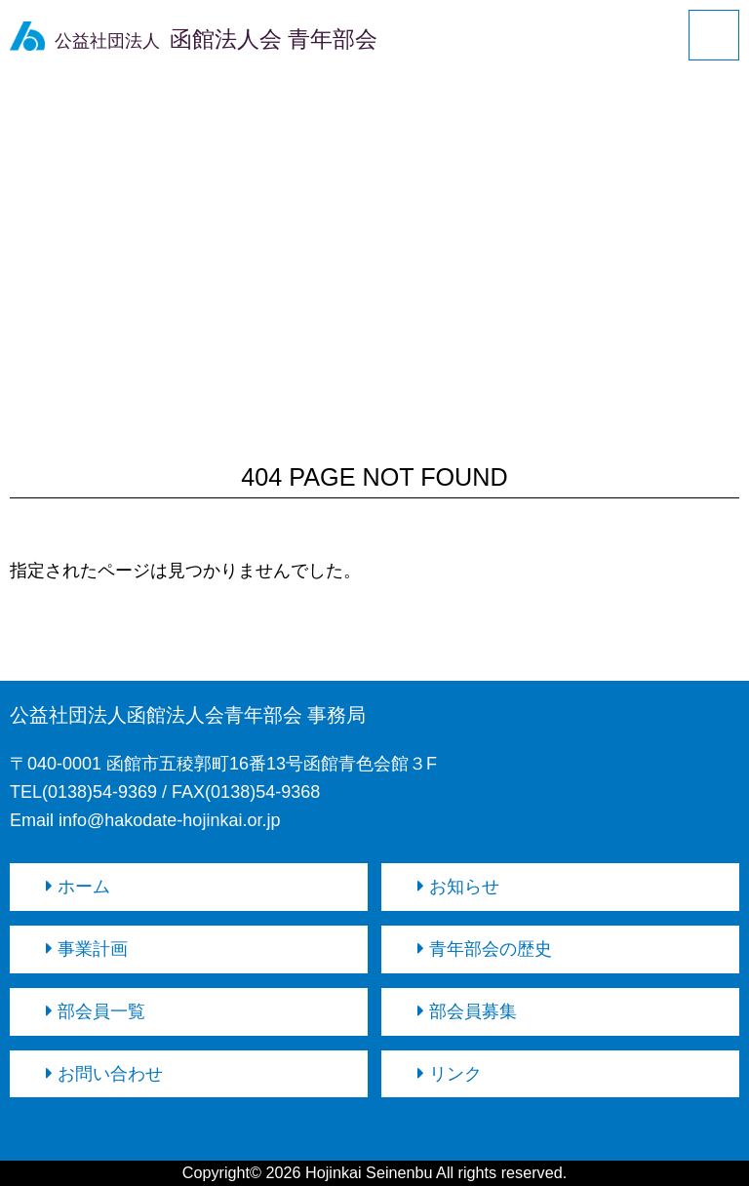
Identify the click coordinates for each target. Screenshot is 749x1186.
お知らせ (458, 886)
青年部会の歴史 (484, 949)
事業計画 (87, 949)
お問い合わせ (104, 1074)
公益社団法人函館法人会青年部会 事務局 (188, 715)
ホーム (78, 886)
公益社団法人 (193, 41)
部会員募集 (467, 1011)
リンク (449, 1074)
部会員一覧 (95, 1011)
